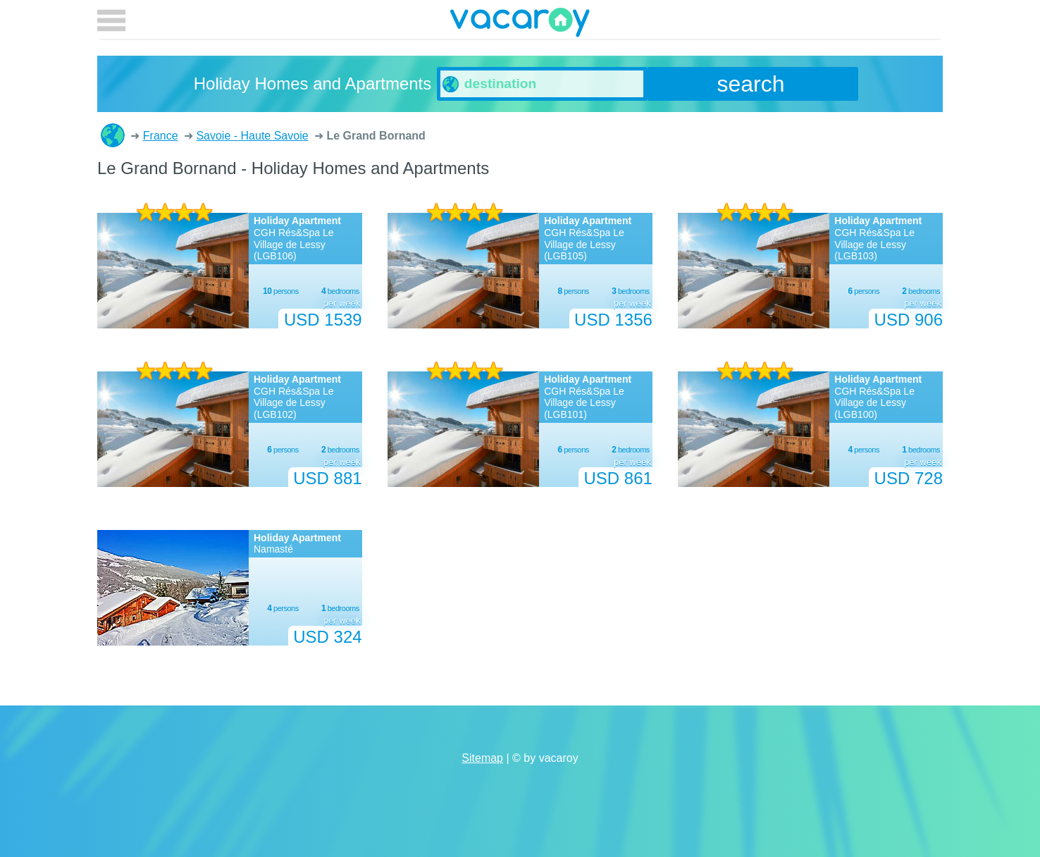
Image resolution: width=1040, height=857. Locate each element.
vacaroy (520, 24)
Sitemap (482, 758)
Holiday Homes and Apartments (113, 135)
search (751, 84)
